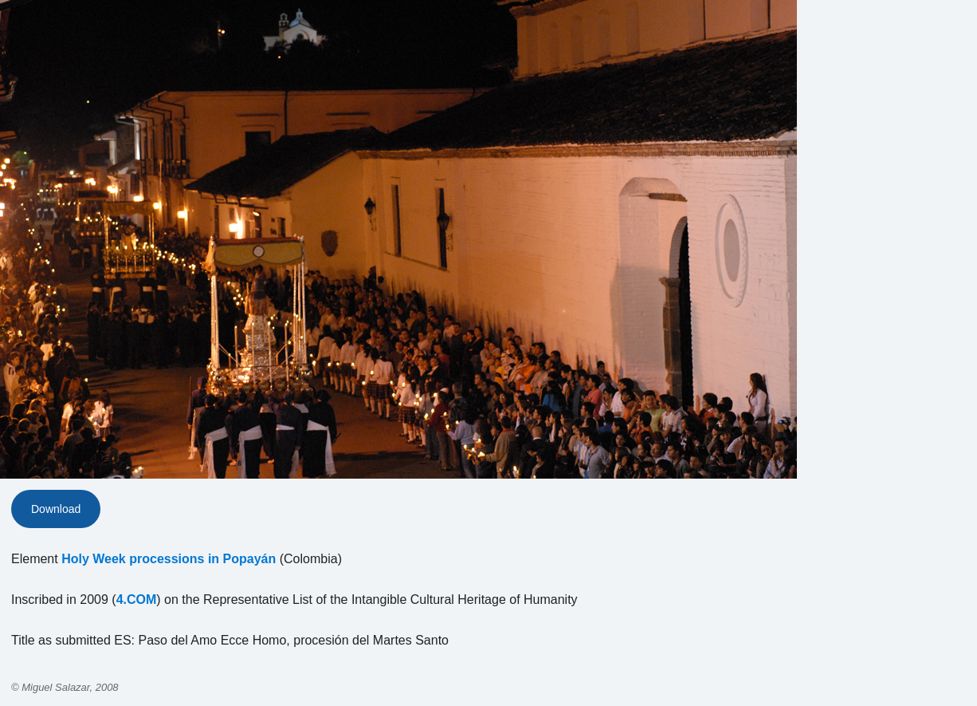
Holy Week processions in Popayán (168, 559)
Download (55, 509)
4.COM (136, 599)
